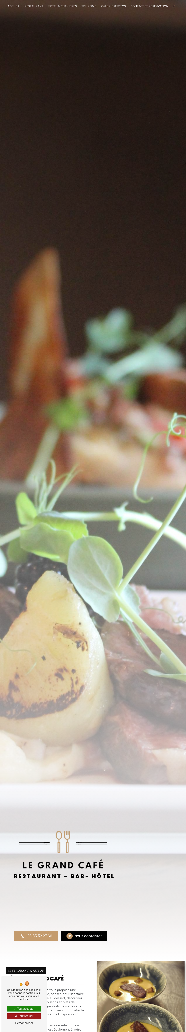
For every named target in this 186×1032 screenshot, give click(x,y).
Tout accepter (24, 1008)
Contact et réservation (149, 6)
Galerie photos (113, 6)
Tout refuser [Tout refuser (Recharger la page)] (24, 1015)
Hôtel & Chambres (62, 6)
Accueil (14, 6)
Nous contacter (84, 936)
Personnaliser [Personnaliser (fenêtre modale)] (24, 1023)
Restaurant (34, 6)
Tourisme (89, 6)
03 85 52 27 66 (35, 936)
